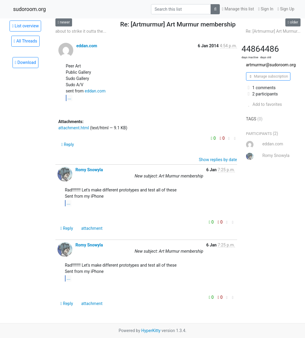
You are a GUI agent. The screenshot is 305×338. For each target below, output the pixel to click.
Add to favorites (264, 104)
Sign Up (286, 9)
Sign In (265, 9)
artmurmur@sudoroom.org (271, 64)
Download (25, 62)
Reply (67, 144)
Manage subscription (268, 76)
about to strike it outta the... (80, 31)
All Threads (25, 41)
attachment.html (73, 127)
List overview (25, 25)
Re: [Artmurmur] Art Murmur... (273, 31)
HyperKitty (151, 330)
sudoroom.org (29, 9)
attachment (91, 228)
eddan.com (86, 45)
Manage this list (238, 9)
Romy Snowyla (89, 169)
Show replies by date (218, 159)
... (69, 97)
